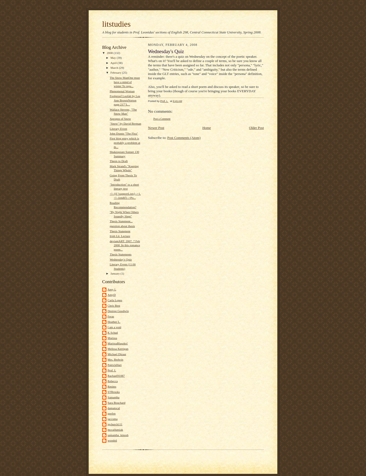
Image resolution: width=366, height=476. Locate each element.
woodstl (112, 440)
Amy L (112, 289)
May (114, 57)
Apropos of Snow (120, 118)
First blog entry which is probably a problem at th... (125, 142)
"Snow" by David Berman (125, 123)
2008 (110, 52)
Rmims (112, 386)
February (116, 72)
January (116, 273)
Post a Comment (162, 118)
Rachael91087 (116, 375)
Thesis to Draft (119, 161)
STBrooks (114, 391)
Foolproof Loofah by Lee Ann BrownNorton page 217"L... (125, 100)
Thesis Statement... (121, 221)
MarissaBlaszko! (118, 343)
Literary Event (118, 128)
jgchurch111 (115, 424)
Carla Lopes (115, 300)
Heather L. (114, 321)
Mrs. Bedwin (115, 359)
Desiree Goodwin (118, 311)
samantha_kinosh (118, 435)
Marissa (112, 338)
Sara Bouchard (116, 402)
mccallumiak (115, 429)
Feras (111, 316)
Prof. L (112, 370)
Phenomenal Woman (122, 91)
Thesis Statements (121, 254)
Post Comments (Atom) (184, 138)
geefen (112, 413)
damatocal (114, 408)
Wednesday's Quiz (121, 259)
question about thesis (122, 226)
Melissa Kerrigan (118, 348)
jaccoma (113, 418)
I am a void (114, 327)
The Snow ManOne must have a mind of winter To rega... (125, 82)
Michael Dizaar (117, 354)
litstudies (116, 24)
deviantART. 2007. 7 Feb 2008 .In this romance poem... (125, 245)
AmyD (112, 294)
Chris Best (114, 305)
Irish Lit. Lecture (120, 236)
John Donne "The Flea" (124, 133)
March (115, 67)
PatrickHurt (115, 365)
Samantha (113, 397)
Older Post (256, 128)
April (114, 62)
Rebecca (113, 381)
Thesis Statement (120, 231)
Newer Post (156, 128)
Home (206, 128)
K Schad (113, 332)
